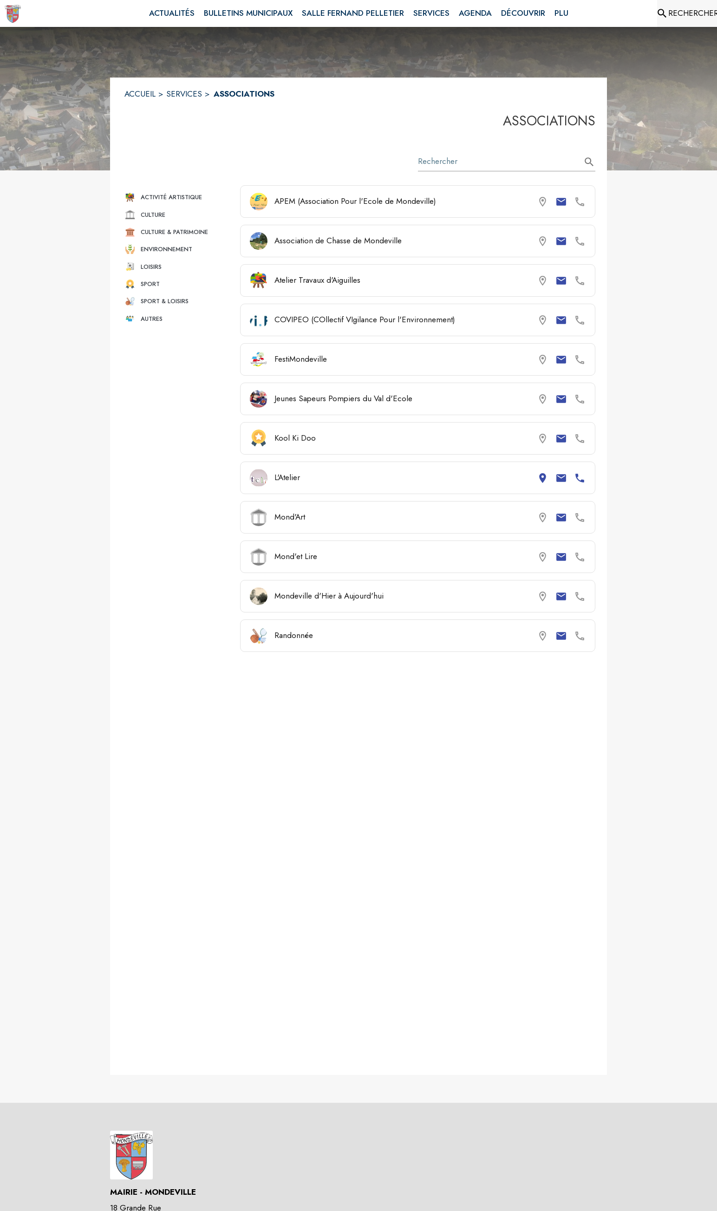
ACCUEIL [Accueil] (140, 93)
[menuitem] (171, 13)
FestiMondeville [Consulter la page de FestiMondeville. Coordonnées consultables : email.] (300, 359)
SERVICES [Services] (184, 93)
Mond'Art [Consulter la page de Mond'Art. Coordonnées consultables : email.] (289, 516)
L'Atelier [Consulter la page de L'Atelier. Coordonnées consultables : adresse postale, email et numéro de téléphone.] (287, 477)
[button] (178, 197)
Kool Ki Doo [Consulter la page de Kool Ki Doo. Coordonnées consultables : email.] (295, 437)
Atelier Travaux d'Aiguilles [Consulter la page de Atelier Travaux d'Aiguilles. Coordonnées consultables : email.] (317, 280)
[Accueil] (13, 13)
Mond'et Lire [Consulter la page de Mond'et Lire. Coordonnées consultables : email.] (295, 556)
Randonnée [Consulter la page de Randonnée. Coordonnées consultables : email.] (293, 635)
